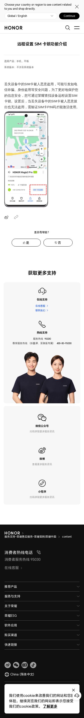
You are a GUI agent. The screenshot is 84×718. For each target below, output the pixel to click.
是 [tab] (27, 243)
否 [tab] (59, 243)
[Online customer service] (76, 695)
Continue (69, 16)
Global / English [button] (17, 16)
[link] (7, 665)
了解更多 (48, 706)
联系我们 (40, 310)
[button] (16, 665)
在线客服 (40, 305)
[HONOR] (15, 533)
